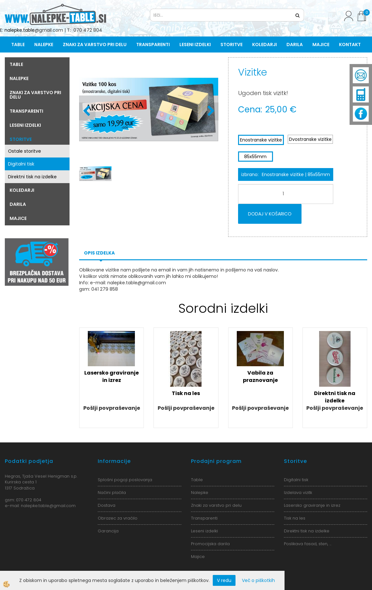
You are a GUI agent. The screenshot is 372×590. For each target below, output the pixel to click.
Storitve (231, 44)
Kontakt (350, 44)
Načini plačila (112, 492)
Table (18, 44)
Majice (320, 44)
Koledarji (264, 44)
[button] (210, 111)
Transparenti (153, 44)
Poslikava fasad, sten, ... (307, 544)
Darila (294, 44)
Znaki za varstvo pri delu (95, 44)
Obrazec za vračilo (117, 518)
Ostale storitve (24, 151)
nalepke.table (19, 30)
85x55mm (255, 156)
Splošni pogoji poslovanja (125, 480)
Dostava (106, 505)
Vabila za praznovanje (260, 376)
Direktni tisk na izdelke (32, 177)
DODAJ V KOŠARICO (270, 214)
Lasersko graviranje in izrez (111, 376)
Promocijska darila (210, 544)
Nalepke (43, 44)
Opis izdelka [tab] (99, 253)
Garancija (108, 531)
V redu (224, 580)
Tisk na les (186, 393)
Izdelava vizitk (298, 492)
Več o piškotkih (258, 580)
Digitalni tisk (21, 164)
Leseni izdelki (195, 44)
